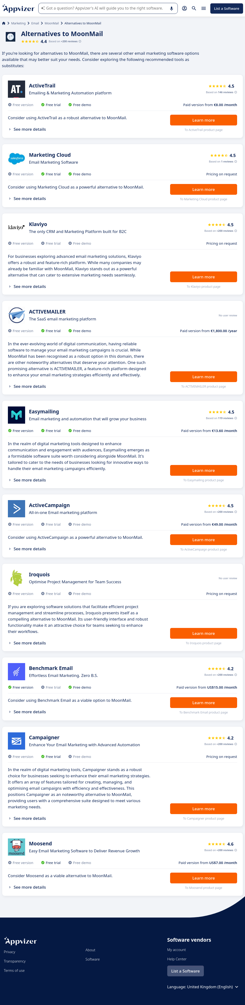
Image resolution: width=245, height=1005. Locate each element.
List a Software (226, 8)
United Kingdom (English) (213, 987)
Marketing (18, 23)
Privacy (9, 951)
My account (176, 949)
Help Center (177, 958)
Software (92, 959)
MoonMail (52, 23)
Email (35, 23)
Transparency (15, 961)
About (90, 949)
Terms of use (14, 970)
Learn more (203, 120)
